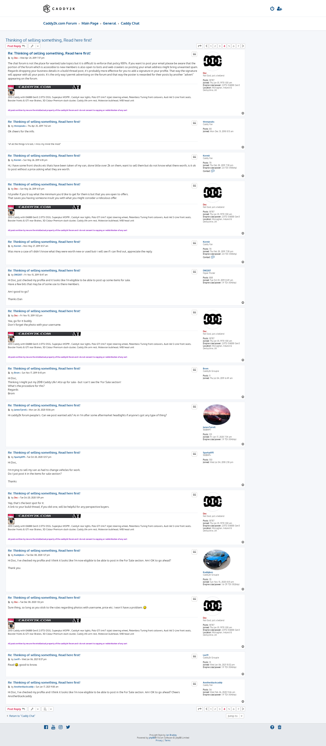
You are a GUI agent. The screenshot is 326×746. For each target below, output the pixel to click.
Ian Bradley (171, 735)
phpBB (152, 737)
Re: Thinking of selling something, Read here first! (49, 53)
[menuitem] (272, 9)
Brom (205, 368)
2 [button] (215, 46)
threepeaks (208, 121)
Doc (205, 73)
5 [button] (229, 46)
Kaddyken (208, 572)
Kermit (206, 155)
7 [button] (238, 46)
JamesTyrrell (209, 427)
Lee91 (205, 655)
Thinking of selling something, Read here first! (49, 40)
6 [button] (234, 46)
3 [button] (219, 46)
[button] (199, 45)
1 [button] (210, 46)
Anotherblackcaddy (212, 682)
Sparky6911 (208, 452)
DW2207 (207, 270)
